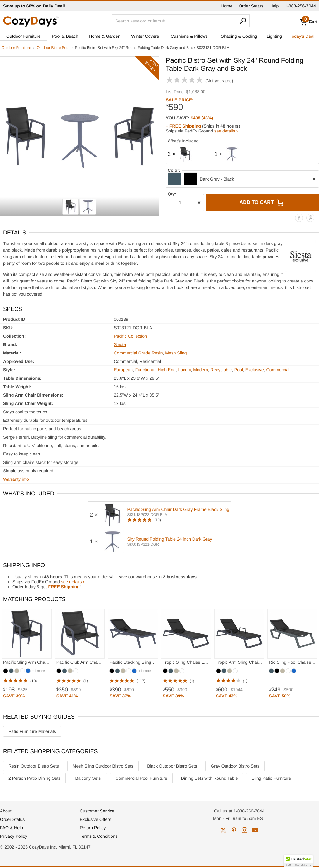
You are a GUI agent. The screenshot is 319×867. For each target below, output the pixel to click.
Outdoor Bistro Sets (53, 48)
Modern (200, 369)
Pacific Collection (130, 336)
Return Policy (93, 827)
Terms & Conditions (98, 836)
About (6, 810)
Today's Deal (301, 36)
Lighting (274, 36)
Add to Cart (262, 203)
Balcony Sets (88, 778)
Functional (145, 369)
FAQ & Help (11, 827)
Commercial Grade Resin (138, 352)
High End (167, 369)
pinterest (234, 830)
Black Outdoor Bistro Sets (172, 765)
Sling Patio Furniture (271, 778)
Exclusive (254, 369)
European (123, 369)
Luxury (184, 369)
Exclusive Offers (95, 819)
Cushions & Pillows (189, 36)
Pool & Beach (65, 36)
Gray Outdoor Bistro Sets (235, 765)
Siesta (120, 344)
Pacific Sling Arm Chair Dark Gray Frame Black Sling (178, 509)
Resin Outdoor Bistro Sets (33, 765)
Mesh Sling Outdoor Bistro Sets (103, 765)
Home (226, 5)
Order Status (251, 5)
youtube (255, 830)
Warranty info (16, 479)
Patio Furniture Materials (32, 731)
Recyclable (221, 369)
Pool (238, 369)
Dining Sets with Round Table (209, 778)
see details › (226, 130)
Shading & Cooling (239, 36)
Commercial (278, 369)
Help (274, 5)
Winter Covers (145, 36)
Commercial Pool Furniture (141, 778)
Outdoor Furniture (23, 36)
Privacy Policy (13, 836)
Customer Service (97, 810)
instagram (245, 830)
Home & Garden (104, 36)
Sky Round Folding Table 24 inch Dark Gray (169, 539)
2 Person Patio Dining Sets (34, 778)
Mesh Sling (176, 352)
